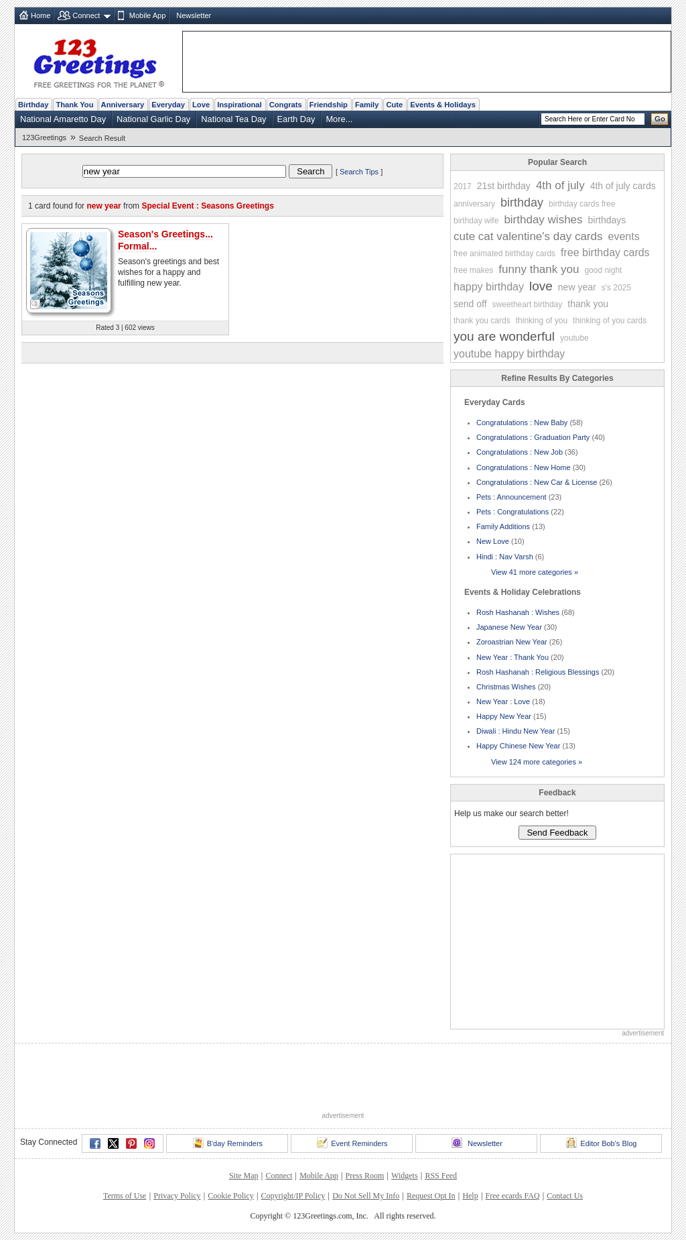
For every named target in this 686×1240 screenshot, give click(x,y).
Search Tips (359, 172)
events (623, 236)
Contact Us (565, 1195)
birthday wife (476, 220)
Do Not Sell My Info (365, 1195)
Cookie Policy (230, 1195)
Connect (86, 15)
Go (660, 119)
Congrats (285, 105)
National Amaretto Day (63, 119)
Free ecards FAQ (512, 1195)
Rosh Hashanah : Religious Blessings (537, 672)
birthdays (607, 220)
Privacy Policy (176, 1195)
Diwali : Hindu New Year (515, 731)
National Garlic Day (153, 119)
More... (339, 119)
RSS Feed (441, 1175)
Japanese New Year (509, 627)
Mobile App (147, 15)
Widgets (404, 1175)
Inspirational (239, 105)
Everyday (168, 105)
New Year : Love (503, 701)
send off (470, 303)
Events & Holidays (443, 105)
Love (201, 105)
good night (603, 270)
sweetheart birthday (527, 304)
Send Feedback (557, 833)
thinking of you (541, 320)
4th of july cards (623, 185)
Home (40, 15)
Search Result (102, 138)
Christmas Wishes (506, 687)
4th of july (560, 185)
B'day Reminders (228, 1142)
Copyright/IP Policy (293, 1195)
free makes (473, 270)
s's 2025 (616, 287)
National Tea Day (233, 119)
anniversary (474, 204)
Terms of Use (124, 1195)
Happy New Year (503, 716)
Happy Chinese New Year (518, 746)
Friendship (329, 105)
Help (470, 1195)
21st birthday (504, 185)
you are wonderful (504, 336)
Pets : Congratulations (512, 512)
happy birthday (489, 286)
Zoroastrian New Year (511, 642)
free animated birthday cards (504, 253)
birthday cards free (582, 204)
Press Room (365, 1175)
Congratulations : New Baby (521, 422)
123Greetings (44, 137)
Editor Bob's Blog (601, 1142)
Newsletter (193, 15)
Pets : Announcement (511, 497)
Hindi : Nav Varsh (504, 557)
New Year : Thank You (512, 657)
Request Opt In (431, 1195)
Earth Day (296, 119)
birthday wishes (543, 219)
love (541, 286)
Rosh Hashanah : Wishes (517, 612)
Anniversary (123, 105)
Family (367, 105)
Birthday (33, 105)
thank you (587, 303)
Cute (394, 105)
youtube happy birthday (509, 353)
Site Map (244, 1175)
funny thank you (538, 269)
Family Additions (503, 526)
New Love (492, 541)
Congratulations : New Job (519, 452)
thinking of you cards (609, 320)
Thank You (74, 105)
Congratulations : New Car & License (536, 482)
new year (577, 287)
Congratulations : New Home (523, 467)
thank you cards (482, 320)
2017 (463, 186)
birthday (521, 202)
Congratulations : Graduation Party (533, 437)
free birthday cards (605, 252)
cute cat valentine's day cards (528, 236)
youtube (574, 338)
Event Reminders (352, 1142)
